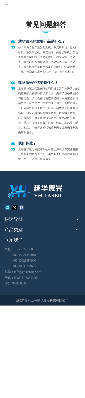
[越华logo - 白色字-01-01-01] (35, 192)
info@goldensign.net (27, 272)
